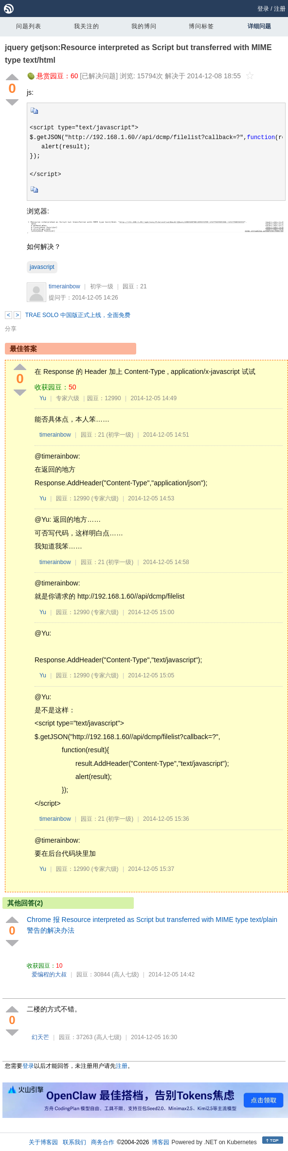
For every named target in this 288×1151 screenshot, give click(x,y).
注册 (280, 8)
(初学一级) (119, 434)
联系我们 (74, 1142)
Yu (42, 398)
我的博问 (144, 26)
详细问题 (259, 26)
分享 (11, 328)
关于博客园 (43, 1142)
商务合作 (102, 1142)
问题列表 (28, 26)
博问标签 (201, 26)
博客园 (160, 1142)
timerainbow (64, 286)
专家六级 (67, 398)
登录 (263, 8)
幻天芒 (40, 1037)
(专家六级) (105, 498)
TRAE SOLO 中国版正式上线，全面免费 (77, 315)
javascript (42, 267)
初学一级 (101, 286)
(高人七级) (125, 974)
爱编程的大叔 (49, 974)
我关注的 (86, 26)
